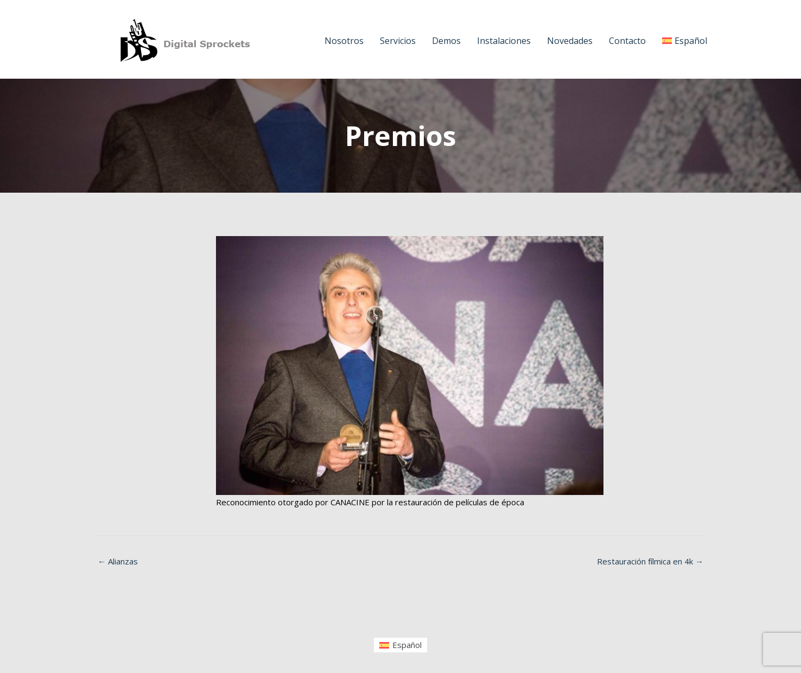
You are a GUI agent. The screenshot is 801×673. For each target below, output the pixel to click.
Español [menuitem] (407, 644)
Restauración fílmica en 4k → (650, 561)
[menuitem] (400, 645)
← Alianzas (118, 561)
